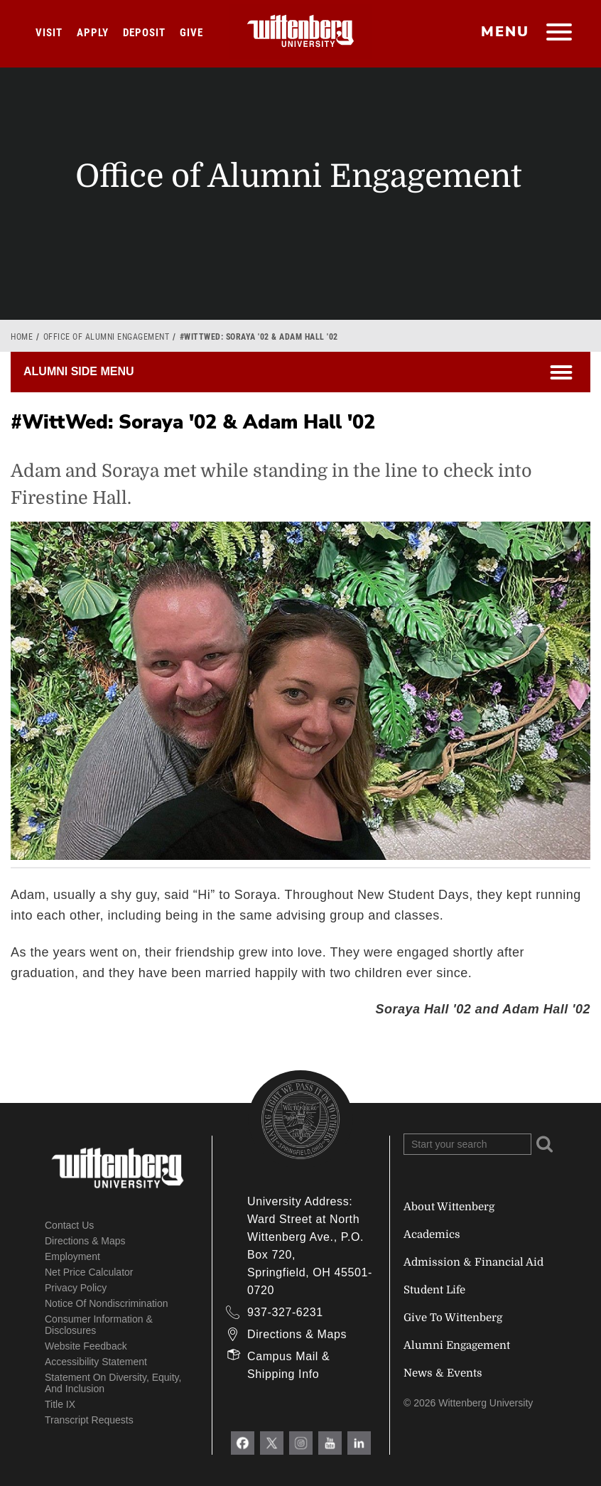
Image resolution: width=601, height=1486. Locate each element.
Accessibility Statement (96, 1361)
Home (22, 337)
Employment (72, 1256)
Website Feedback (86, 1346)
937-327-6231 (285, 1312)
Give (191, 32)
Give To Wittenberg (453, 1317)
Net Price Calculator (89, 1272)
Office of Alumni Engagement (106, 337)
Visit (49, 32)
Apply (93, 32)
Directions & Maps (85, 1241)
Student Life (434, 1289)
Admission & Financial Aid (473, 1262)
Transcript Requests (89, 1420)
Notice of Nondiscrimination (106, 1303)
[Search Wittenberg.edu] (467, 1144)
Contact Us (69, 1225)
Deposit (144, 32)
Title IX (60, 1404)
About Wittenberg (449, 1206)
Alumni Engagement (457, 1345)
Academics (432, 1234)
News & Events (443, 1373)
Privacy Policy (76, 1287)
